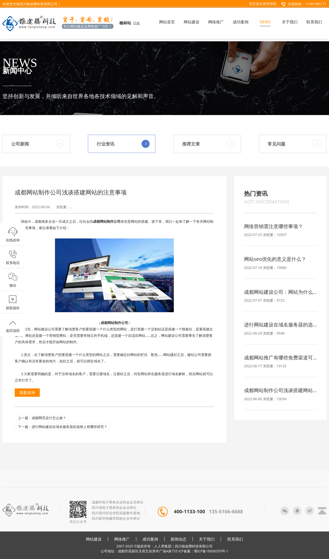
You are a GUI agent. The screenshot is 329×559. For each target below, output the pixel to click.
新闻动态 (178, 539)
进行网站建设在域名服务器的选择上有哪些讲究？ (280, 324)
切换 (136, 23)
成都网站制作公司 (107, 221)
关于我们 (207, 539)
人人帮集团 (162, 546)
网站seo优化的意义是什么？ (275, 259)
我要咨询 (27, 392)
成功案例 (150, 539)
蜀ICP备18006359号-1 (211, 551)
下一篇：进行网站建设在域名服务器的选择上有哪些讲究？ (62, 426)
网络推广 (122, 539)
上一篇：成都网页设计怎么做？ (42, 417)
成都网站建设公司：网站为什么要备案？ (280, 292)
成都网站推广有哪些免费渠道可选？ (280, 357)
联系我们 (235, 539)
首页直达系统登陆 (262, 3)
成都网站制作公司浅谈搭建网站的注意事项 (280, 390)
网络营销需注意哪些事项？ (273, 226)
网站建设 (94, 539)
